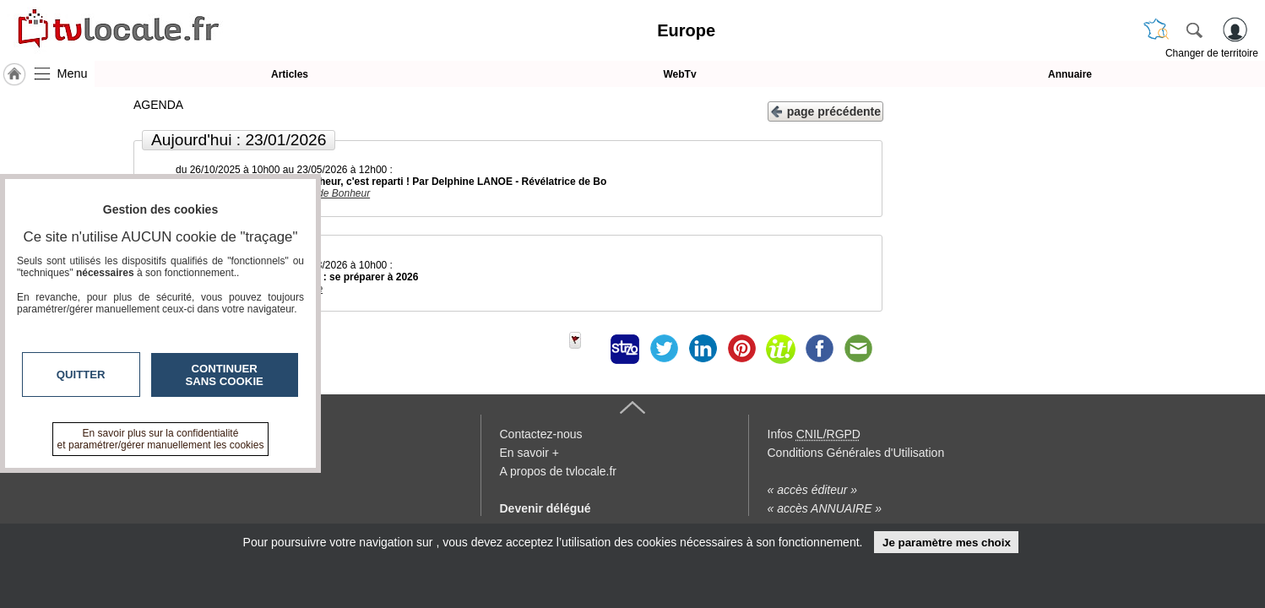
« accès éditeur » (813, 490)
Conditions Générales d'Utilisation (856, 452)
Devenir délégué (545, 508)
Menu (72, 73)
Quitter (81, 374)
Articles (289, 74)
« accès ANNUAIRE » (825, 508)
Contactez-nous (541, 434)
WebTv (679, 74)
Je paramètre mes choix (946, 542)
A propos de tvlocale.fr (558, 471)
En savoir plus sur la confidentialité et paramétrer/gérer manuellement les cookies (160, 439)
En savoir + (529, 452)
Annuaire (1070, 74)
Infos (814, 434)
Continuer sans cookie (224, 375)
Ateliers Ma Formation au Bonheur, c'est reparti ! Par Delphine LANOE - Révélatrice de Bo (391, 181)
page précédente (825, 110)
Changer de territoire (1211, 53)
